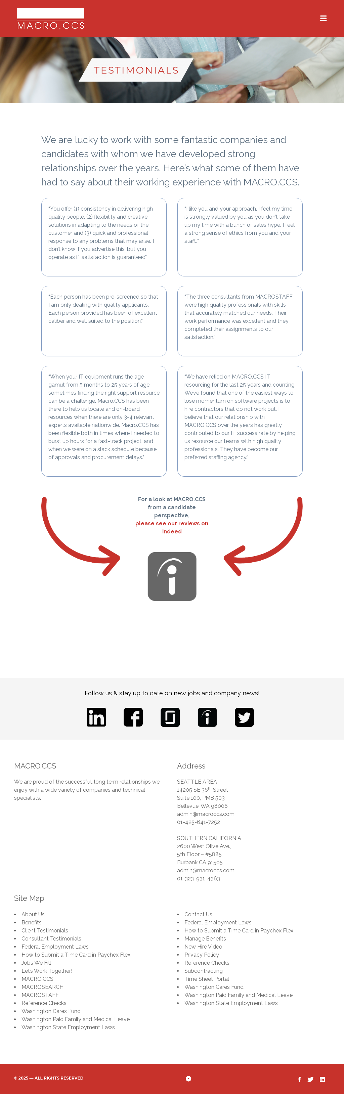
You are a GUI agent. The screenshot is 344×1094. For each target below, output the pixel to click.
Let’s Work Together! (47, 971)
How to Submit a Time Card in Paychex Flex (76, 955)
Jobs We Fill (36, 963)
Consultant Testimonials (51, 938)
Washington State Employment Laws (68, 1027)
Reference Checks (44, 1003)
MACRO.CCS (37, 979)
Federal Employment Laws (55, 947)
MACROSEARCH (42, 987)
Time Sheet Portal (206, 979)
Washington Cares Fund (51, 1011)
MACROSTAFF (40, 995)
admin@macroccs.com (205, 814)
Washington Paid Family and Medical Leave (76, 1019)
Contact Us (198, 914)
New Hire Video (203, 947)
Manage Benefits (205, 938)
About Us (33, 914)
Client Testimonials (45, 930)
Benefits (32, 922)
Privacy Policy (201, 955)
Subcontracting (203, 971)
